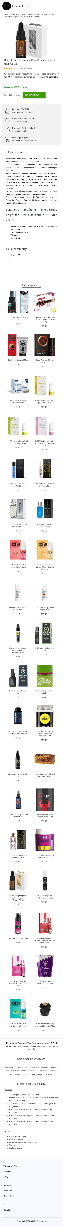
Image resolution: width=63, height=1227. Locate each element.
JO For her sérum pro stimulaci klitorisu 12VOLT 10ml (18, 983)
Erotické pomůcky (21, 14)
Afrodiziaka (51, 14)
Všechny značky (10, 1166)
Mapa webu (8, 1191)
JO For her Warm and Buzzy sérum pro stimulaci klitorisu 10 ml (45, 940)
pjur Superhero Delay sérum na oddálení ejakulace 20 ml (45, 733)
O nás (6, 1205)
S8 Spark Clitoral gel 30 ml (18, 938)
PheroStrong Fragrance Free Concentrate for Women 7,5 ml (18, 898)
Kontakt (6, 1210)
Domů (6, 14)
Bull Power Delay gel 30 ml (18, 360)
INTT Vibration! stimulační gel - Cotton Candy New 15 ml (45, 443)
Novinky (6, 1171)
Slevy (5, 1177)
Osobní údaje (9, 1196)
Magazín (7, 1185)
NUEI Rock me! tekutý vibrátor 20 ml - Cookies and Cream (45, 567)
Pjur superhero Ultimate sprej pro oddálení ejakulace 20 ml (18, 650)
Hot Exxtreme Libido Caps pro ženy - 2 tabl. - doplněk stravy (45, 319)
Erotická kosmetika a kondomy (37, 14)
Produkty (12, 14)
